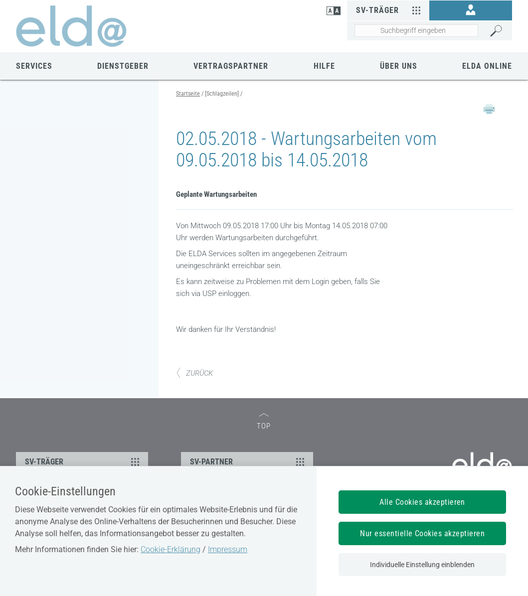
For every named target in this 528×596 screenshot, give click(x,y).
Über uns (398, 66)
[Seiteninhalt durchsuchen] (416, 30)
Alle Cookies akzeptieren (422, 502)
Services (34, 66)
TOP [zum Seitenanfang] (264, 422)
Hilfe (324, 66)
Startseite (188, 93)
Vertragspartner (230, 66)
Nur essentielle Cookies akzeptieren (422, 533)
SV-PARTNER (248, 461)
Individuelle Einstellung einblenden (422, 565)
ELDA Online (487, 66)
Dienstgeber (123, 66)
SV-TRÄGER (83, 461)
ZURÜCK (194, 373)
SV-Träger (390, 9)
